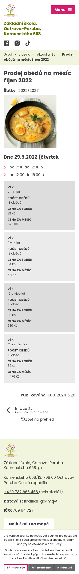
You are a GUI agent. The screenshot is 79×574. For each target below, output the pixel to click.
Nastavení (64, 567)
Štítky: (10, 90)
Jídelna (24, 54)
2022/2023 (28, 90)
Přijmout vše (16, 567)
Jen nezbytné (41, 567)
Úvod (8, 54)
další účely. (55, 544)
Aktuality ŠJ (46, 54)
